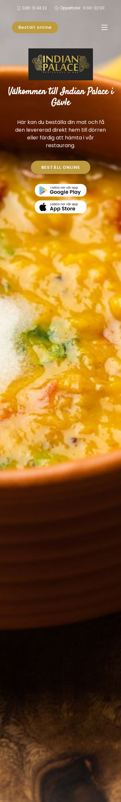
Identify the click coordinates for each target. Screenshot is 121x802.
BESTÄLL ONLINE (60, 167)
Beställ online (35, 27)
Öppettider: (82, 8)
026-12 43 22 (34, 8)
